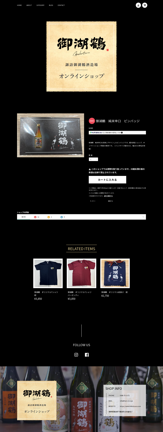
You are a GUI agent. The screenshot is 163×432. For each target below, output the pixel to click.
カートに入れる (107, 179)
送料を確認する (108, 196)
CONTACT (61, 5)
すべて (24, 217)
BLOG (51, 5)
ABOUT (29, 5)
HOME (19, 5)
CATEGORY (40, 5)
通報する (110, 201)
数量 (91, 155)
